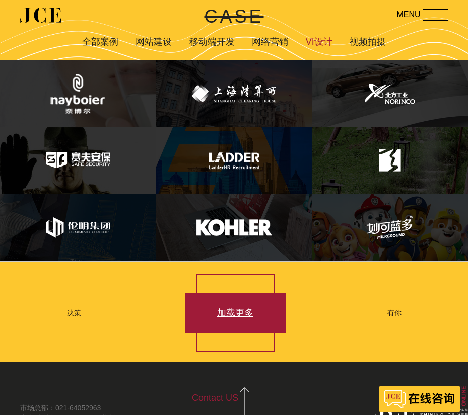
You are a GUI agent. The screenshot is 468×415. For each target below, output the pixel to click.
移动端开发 (212, 42)
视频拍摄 (368, 42)
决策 (74, 313)
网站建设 (154, 42)
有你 (394, 313)
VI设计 (319, 42)
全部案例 (100, 42)
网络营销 (270, 42)
